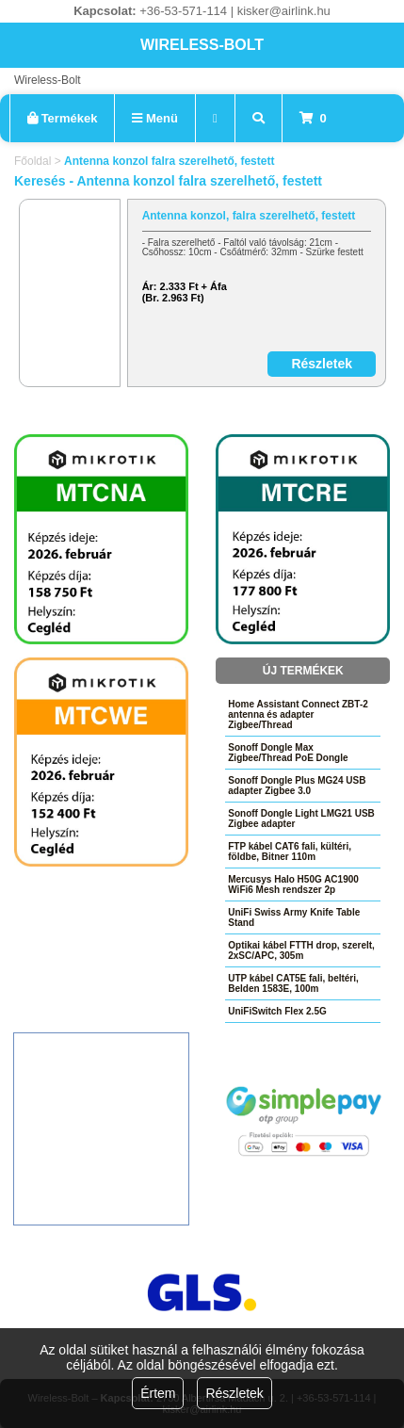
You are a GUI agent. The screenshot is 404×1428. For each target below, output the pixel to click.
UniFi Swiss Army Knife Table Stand (294, 917)
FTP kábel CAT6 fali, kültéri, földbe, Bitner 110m (289, 851)
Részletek (234, 1393)
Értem (157, 1393)
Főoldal (32, 161)
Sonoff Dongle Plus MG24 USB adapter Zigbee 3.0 (296, 785)
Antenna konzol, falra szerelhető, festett (249, 215)
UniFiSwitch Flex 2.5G (277, 1011)
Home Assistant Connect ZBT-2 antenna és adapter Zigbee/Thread (298, 714)
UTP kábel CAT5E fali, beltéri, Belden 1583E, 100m (293, 983)
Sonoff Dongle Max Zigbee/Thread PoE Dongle (287, 752)
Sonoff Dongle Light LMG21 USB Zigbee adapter (301, 818)
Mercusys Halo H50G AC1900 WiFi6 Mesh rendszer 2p (293, 884)
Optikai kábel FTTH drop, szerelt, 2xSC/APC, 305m (301, 950)
